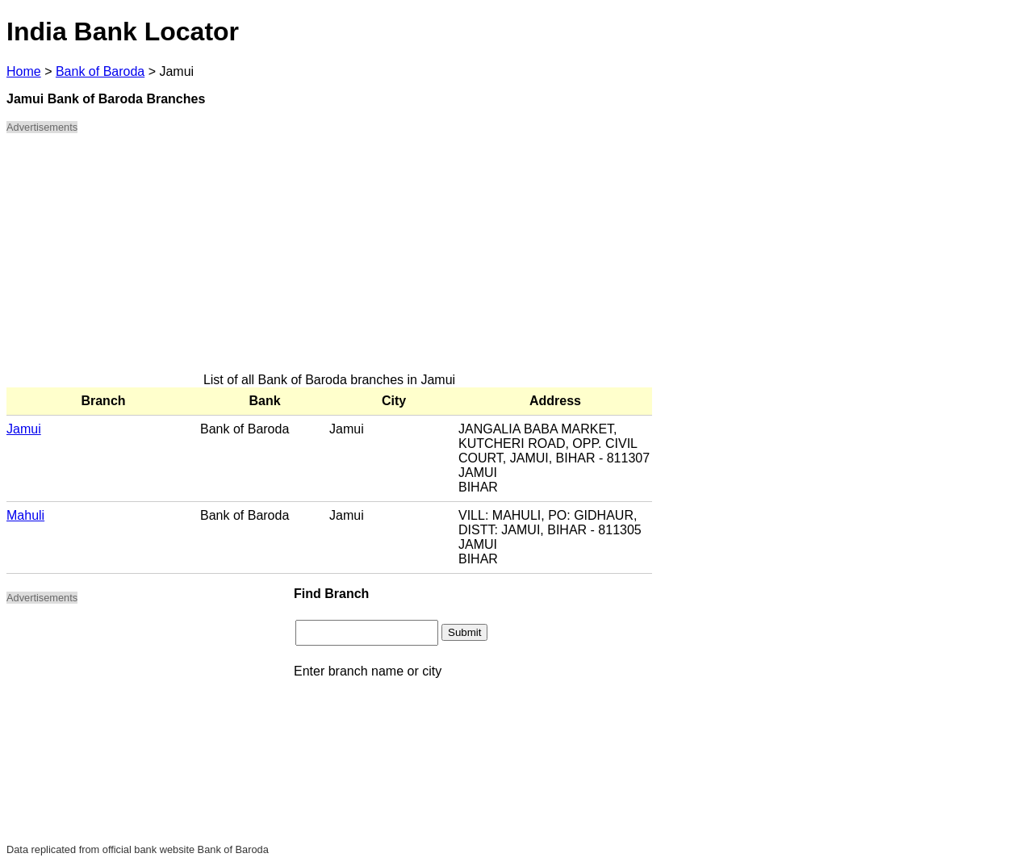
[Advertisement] (329, 260)
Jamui (23, 429)
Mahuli (25, 515)
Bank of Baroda (100, 71)
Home (23, 71)
